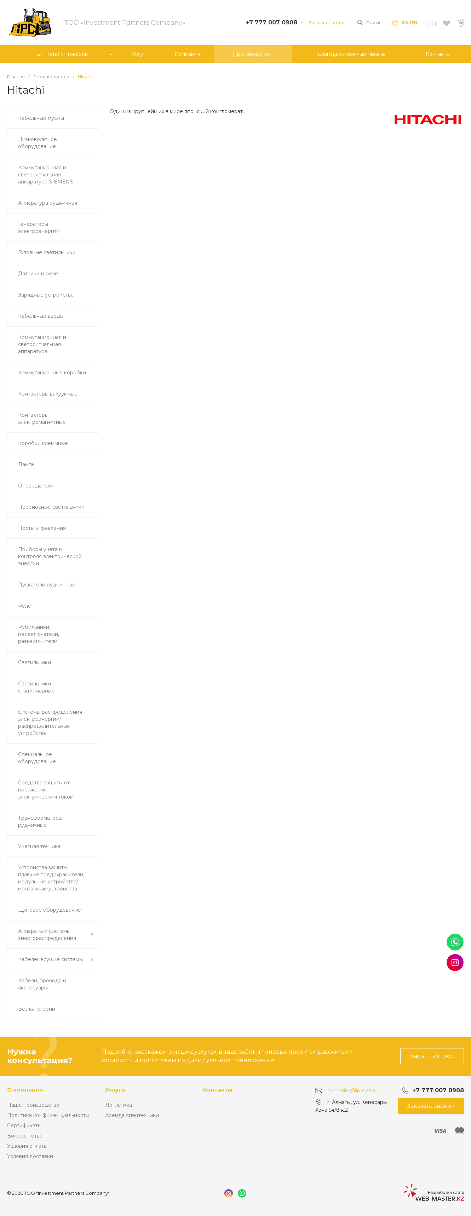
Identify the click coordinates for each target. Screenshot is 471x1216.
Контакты (217, 1089)
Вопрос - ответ (26, 1136)
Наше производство (33, 1105)
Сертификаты (24, 1125)
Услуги (115, 1089)
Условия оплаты (27, 1146)
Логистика (118, 1105)
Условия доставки (30, 1156)
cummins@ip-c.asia (351, 1090)
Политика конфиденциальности (48, 1115)
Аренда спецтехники (132, 1115)
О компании (25, 1089)
